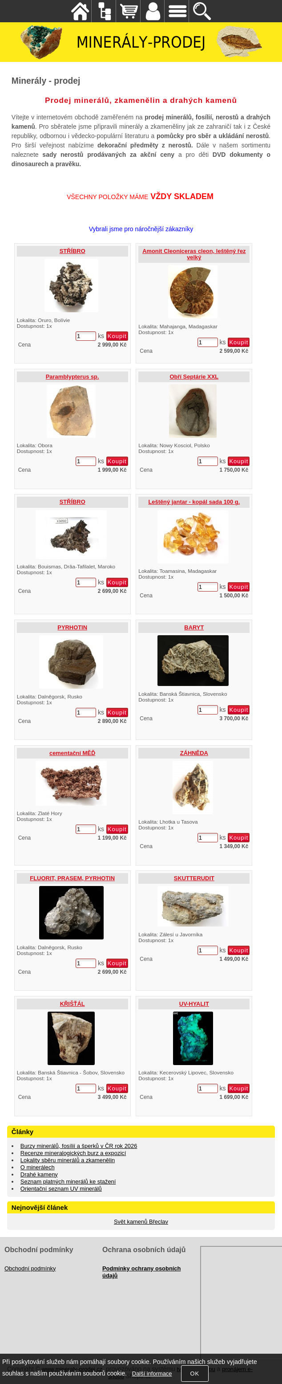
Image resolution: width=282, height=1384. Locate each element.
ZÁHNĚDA (194, 753)
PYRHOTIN (72, 627)
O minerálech (37, 1167)
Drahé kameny (39, 1174)
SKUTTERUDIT (194, 878)
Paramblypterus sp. (72, 376)
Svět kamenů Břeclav (141, 1221)
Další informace (152, 1373)
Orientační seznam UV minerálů (61, 1188)
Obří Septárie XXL (193, 376)
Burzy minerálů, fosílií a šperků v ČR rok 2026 (78, 1146)
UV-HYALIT (194, 1003)
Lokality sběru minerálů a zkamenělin (67, 1160)
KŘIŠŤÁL (72, 1003)
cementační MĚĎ (72, 753)
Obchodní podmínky (30, 1268)
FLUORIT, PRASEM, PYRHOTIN (72, 878)
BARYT (194, 627)
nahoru (269, 1371)
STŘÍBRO (72, 251)
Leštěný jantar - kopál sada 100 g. (194, 501)
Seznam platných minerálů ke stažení (68, 1181)
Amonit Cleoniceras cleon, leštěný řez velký (194, 254)
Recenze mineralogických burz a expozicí (73, 1153)
